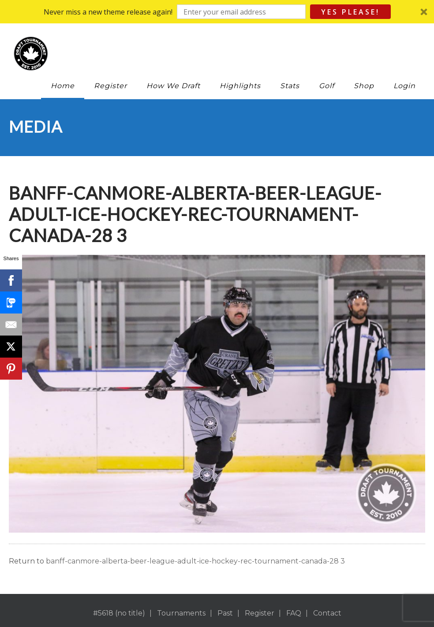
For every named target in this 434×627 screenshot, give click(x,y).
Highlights (240, 86)
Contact (327, 613)
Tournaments (181, 613)
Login (404, 86)
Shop (364, 86)
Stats (289, 86)
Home (63, 86)
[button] (217, 11)
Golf (326, 86)
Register (110, 86)
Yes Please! (350, 12)
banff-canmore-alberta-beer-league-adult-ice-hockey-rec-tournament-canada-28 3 (195, 561)
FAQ (293, 613)
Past (225, 613)
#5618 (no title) (119, 613)
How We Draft (173, 86)
